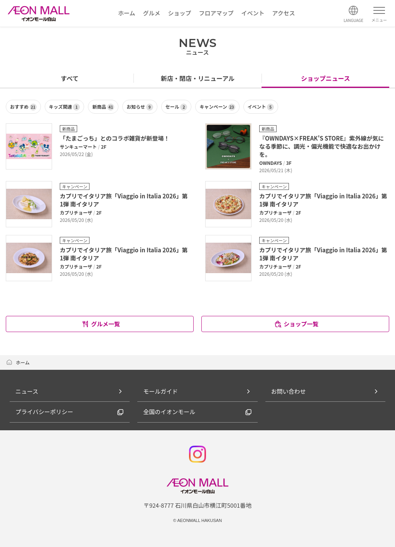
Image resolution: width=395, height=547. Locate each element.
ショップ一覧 (296, 324)
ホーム (18, 362)
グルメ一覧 (100, 324)
